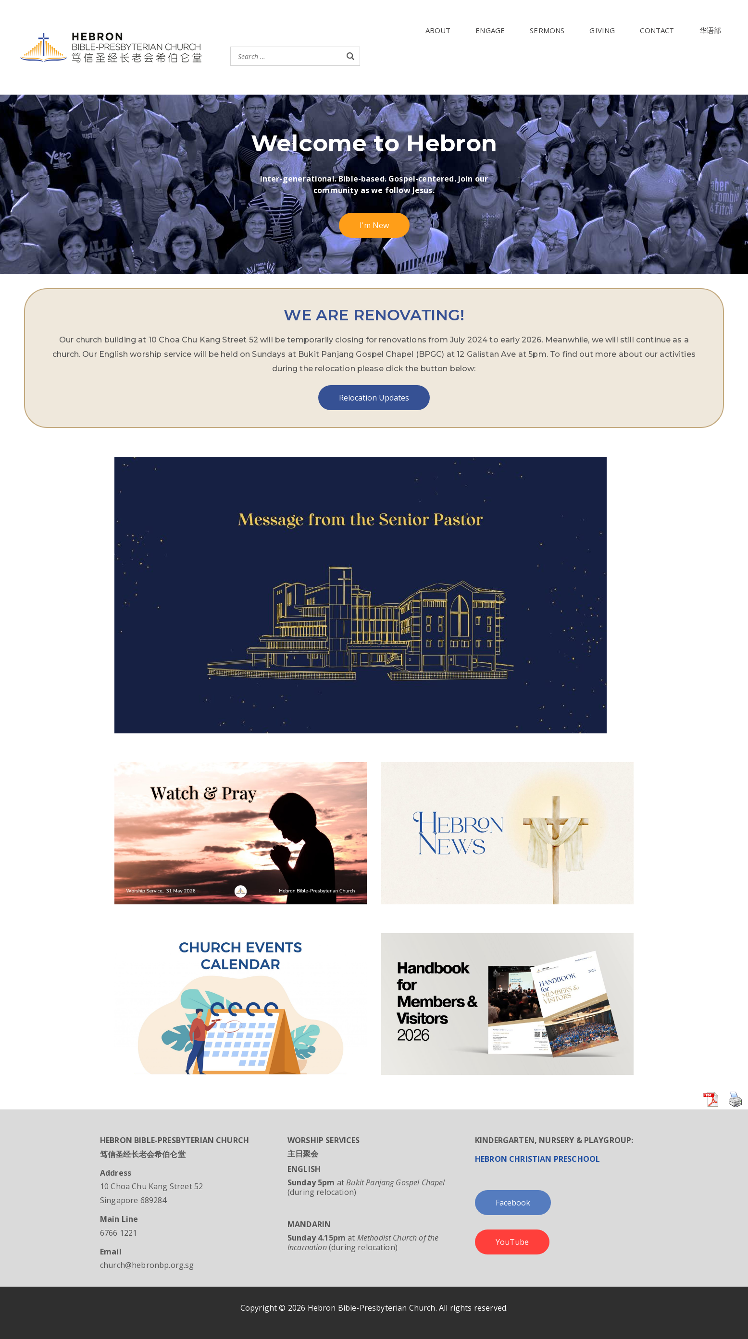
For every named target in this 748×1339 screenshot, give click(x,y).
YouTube (512, 1242)
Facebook (513, 1202)
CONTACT (657, 30)
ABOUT (438, 30)
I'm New (374, 225)
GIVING (602, 30)
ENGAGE (490, 30)
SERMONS (547, 30)
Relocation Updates (374, 397)
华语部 (710, 30)
